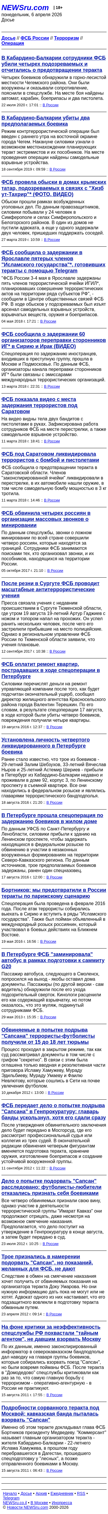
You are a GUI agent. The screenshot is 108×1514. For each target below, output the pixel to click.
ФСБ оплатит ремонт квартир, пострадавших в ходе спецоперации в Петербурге (50, 670)
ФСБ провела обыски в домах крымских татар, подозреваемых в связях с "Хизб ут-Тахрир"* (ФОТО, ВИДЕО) (53, 188)
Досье (26, 1493)
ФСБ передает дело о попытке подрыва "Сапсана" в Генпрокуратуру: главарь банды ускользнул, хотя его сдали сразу (53, 1112)
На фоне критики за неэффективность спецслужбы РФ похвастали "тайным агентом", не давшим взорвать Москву (51, 1333)
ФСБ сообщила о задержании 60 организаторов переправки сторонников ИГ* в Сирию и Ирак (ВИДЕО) (53, 340)
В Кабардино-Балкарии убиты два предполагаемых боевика (45, 121)
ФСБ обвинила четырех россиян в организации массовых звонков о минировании (45, 519)
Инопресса (62, 1502)
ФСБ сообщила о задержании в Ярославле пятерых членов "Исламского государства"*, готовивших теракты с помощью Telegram (53, 262)
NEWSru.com (25, 7)
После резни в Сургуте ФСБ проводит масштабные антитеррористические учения (50, 589)
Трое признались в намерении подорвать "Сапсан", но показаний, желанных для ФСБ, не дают (47, 1263)
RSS (81, 1493)
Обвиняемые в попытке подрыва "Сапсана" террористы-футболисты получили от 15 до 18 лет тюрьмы (48, 1036)
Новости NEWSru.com (27, 1507)
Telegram (11, 1498)
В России (50, 105)
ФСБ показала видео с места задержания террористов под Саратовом (39, 405)
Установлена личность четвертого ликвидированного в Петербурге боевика (45, 746)
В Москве (39, 1502)
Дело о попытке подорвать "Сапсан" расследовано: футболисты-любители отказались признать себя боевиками (51, 1187)
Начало (10, 1493)
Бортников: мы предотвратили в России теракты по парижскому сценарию (53, 893)
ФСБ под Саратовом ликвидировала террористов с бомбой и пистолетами (50, 457)
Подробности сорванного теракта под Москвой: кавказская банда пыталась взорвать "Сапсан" (50, 1414)
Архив (41, 1493)
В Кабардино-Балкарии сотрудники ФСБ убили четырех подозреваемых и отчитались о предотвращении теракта (53, 64)
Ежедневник (62, 1493)
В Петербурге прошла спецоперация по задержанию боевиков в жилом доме (52, 818)
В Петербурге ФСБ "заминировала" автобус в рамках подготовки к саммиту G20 (53, 960)
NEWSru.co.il (15, 1502)
